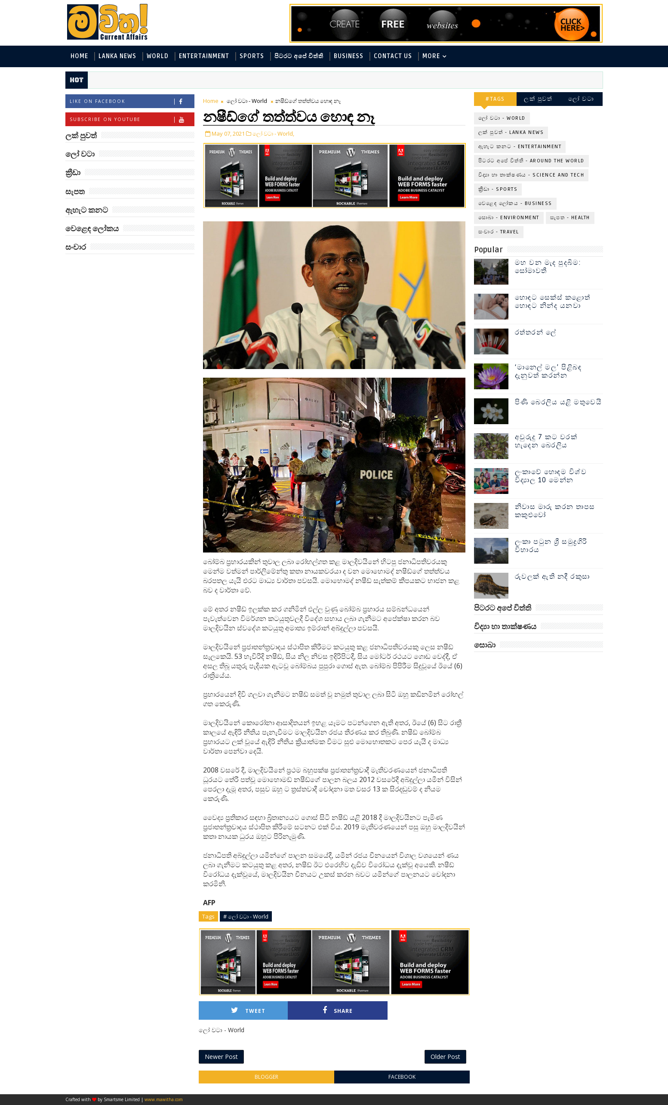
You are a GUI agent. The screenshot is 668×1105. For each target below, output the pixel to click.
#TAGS (495, 98)
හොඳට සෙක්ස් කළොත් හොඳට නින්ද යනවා (553, 301)
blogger (266, 1076)
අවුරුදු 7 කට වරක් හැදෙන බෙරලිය (546, 441)
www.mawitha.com (164, 1099)
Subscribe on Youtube (132, 119)
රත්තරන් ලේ (536, 332)
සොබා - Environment (508, 217)
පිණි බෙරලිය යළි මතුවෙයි (558, 402)
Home (79, 56)
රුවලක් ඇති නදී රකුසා (552, 576)
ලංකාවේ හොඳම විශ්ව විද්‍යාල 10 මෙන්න (551, 476)
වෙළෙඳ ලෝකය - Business (515, 203)
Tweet (248, 1010)
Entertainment (204, 56)
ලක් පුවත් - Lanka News (511, 132)
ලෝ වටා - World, (273, 133)
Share (338, 1010)
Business (348, 56)
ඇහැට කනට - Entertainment (520, 146)
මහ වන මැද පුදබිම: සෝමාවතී (548, 266)
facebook (402, 1076)
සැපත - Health (570, 217)
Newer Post (221, 1056)
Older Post (445, 1056)
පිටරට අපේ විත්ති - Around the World (531, 161)
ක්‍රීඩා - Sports (498, 189)
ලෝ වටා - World (247, 101)
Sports (252, 56)
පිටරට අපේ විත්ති (298, 56)
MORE (431, 56)
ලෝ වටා (581, 98)
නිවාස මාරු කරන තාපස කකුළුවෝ (555, 511)
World (158, 56)
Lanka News (117, 56)
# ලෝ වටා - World (245, 916)
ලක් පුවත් (538, 98)
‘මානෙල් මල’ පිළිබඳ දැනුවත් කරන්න (548, 371)
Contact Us (393, 56)
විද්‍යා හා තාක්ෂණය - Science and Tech (531, 175)
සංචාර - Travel (498, 232)
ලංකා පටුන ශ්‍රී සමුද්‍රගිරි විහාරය (551, 545)
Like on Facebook (132, 101)
